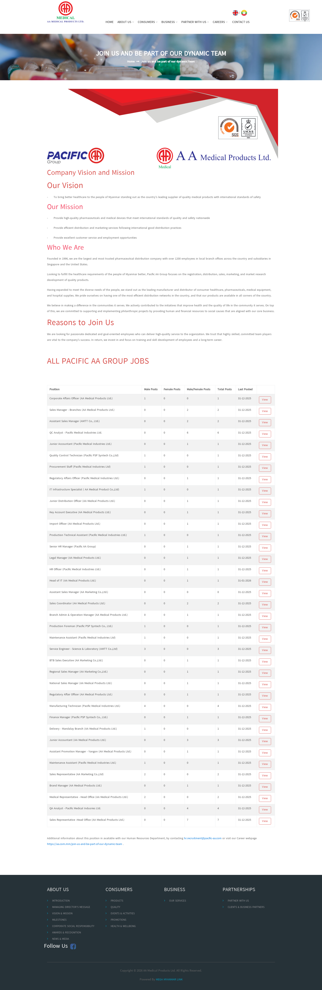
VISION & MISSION (62, 913)
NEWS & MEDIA (60, 939)
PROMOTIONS (118, 920)
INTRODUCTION (61, 901)
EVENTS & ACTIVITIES (123, 913)
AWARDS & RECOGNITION (66, 932)
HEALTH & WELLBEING (123, 926)
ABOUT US (125, 22)
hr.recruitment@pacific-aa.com (203, 838)
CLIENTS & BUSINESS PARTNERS (246, 907)
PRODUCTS (117, 901)
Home (131, 61)
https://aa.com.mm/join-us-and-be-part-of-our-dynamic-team (84, 844)
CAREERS (220, 22)
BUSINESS (169, 22)
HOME (110, 22)
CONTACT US (241, 22)
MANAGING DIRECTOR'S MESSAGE (71, 907)
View (265, 399)
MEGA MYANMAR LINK (169, 979)
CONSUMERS (148, 22)
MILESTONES (59, 920)
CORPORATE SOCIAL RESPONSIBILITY (73, 926)
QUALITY (115, 907)
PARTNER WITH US (195, 22)
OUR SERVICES (177, 901)
